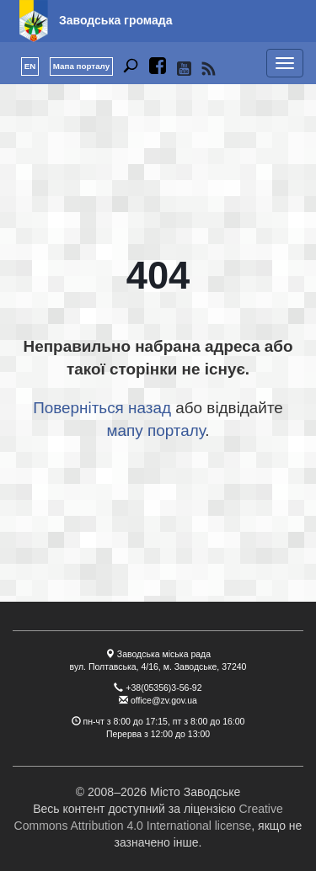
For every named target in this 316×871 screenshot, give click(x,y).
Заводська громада (116, 20)
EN (30, 66)
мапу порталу (155, 430)
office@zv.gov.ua (164, 700)
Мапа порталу (81, 66)
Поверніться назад (102, 408)
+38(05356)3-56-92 (163, 687)
